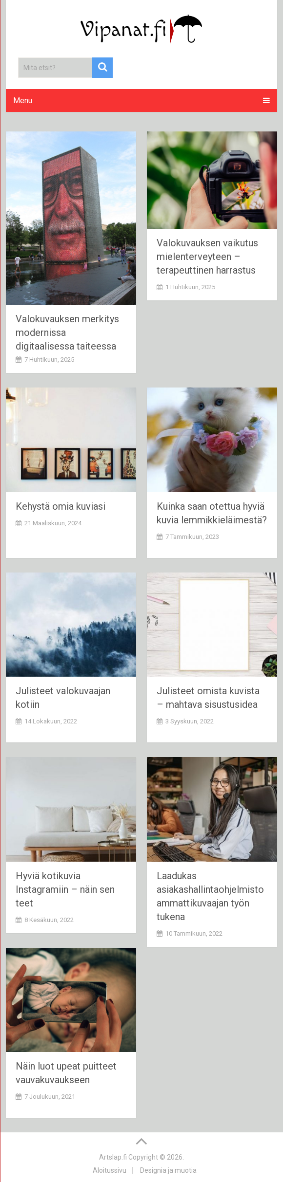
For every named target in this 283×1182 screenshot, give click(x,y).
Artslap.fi (113, 1157)
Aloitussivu (109, 1170)
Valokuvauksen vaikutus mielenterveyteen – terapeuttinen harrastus (207, 256)
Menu (22, 100)
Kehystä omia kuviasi (60, 506)
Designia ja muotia (168, 1170)
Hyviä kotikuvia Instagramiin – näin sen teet (65, 889)
